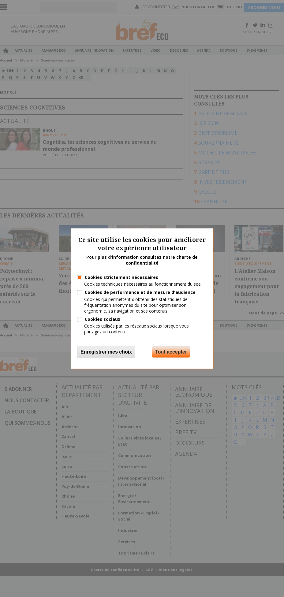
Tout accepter (171, 351)
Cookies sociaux (102, 319)
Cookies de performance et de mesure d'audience (140, 292)
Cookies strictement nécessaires (121, 277)
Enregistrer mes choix (106, 351)
